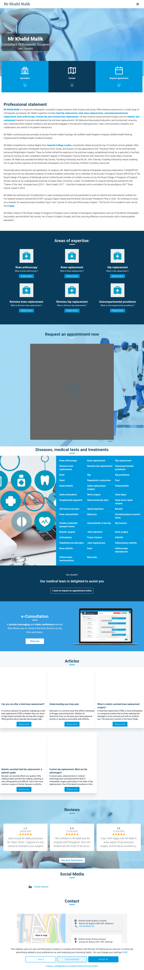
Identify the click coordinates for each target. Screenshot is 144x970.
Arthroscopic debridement (121, 550)
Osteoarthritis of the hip (99, 523)
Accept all (103, 959)
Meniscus (92, 514)
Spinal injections (95, 509)
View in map (41, 935)
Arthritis (119, 537)
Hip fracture (121, 523)
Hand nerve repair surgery (124, 502)
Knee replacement (96, 460)
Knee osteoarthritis (68, 514)
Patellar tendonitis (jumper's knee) (68, 525)
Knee (61, 475)
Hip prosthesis (122, 475)
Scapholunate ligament (70, 500)
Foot (117, 480)
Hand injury (120, 494)
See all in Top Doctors (72, 860)
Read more (26, 276)
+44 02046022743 (86, 926)
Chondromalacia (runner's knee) (128, 516)
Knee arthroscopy (68, 460)
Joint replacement (96, 543)
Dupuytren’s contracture (99, 480)
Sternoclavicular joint (97, 500)
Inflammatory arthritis (126, 543)
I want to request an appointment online (72, 590)
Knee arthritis (66, 548)
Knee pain (92, 557)
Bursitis (119, 509)
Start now (35, 641)
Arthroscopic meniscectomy (66, 559)
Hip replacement (123, 460)
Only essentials (72, 959)
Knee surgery (121, 532)
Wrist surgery (93, 494)
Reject (41, 959)
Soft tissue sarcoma (69, 509)
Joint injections (95, 532)
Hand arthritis (66, 486)
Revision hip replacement (99, 466)
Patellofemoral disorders (71, 543)
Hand (62, 480)
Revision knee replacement (66, 468)
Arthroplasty (65, 537)
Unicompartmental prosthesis (124, 468)
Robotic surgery (67, 532)
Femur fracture (94, 537)
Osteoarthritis (122, 486)
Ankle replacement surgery (96, 487)
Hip (89, 475)
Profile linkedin (41, 886)
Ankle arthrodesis (68, 494)
